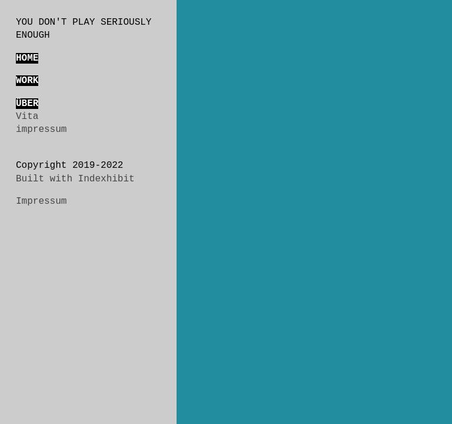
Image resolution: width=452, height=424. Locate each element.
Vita (27, 116)
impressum (41, 129)
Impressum (41, 201)
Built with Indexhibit (75, 179)
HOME (27, 58)
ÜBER (27, 103)
